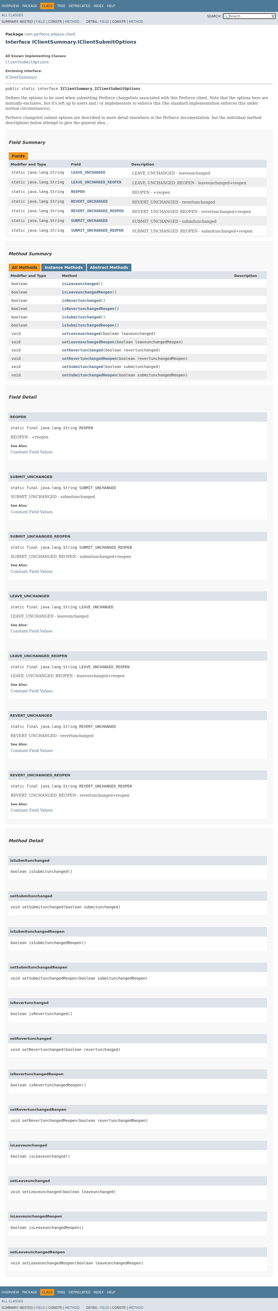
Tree (61, 6)
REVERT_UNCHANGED (89, 201)
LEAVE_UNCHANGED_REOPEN (96, 182)
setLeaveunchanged (81, 333)
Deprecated (79, 6)
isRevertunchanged (81, 300)
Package (29, 6)
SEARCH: (214, 16)
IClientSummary (21, 77)
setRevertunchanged (82, 350)
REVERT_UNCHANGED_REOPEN (97, 211)
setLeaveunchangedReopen (88, 342)
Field (40, 22)
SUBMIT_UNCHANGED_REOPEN (97, 230)
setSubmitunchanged (82, 366)
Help (111, 6)
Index (99, 6)
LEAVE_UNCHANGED (88, 172)
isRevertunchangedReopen (88, 308)
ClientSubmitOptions (27, 62)
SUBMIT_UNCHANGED (89, 220)
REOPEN (78, 191)
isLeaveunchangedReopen (87, 292)
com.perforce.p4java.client (49, 34)
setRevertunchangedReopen (89, 358)
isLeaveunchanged (80, 284)
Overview (10, 6)
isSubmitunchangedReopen (88, 325)
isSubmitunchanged (81, 317)
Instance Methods (64, 267)
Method (72, 22)
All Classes (12, 15)
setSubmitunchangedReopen (89, 375)
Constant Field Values (32, 452)
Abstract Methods (109, 267)
